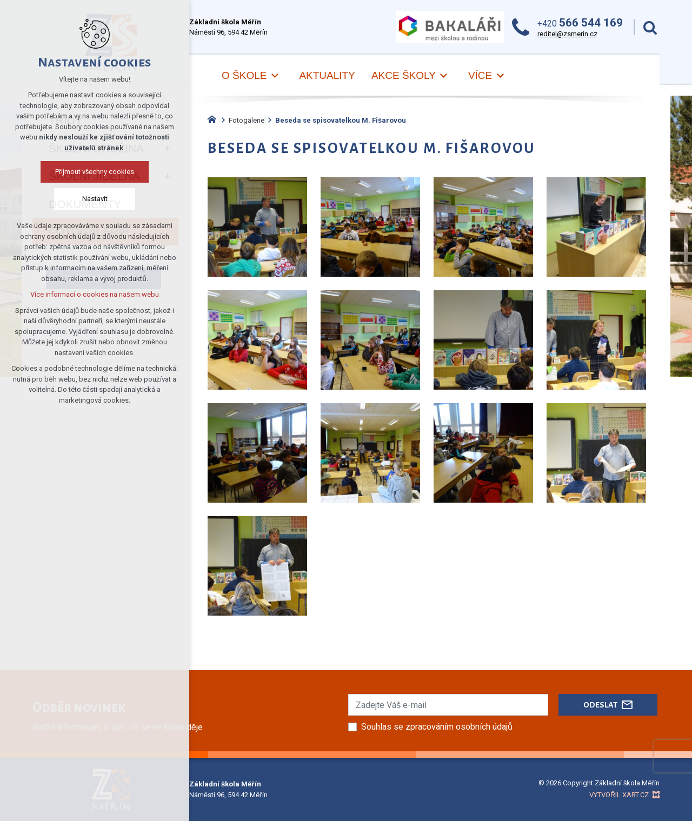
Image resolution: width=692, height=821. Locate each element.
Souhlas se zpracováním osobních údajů (437, 727)
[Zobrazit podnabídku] (275, 75)
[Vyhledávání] (650, 27)
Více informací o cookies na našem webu (94, 294)
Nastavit (95, 199)
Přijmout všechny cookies (95, 172)
